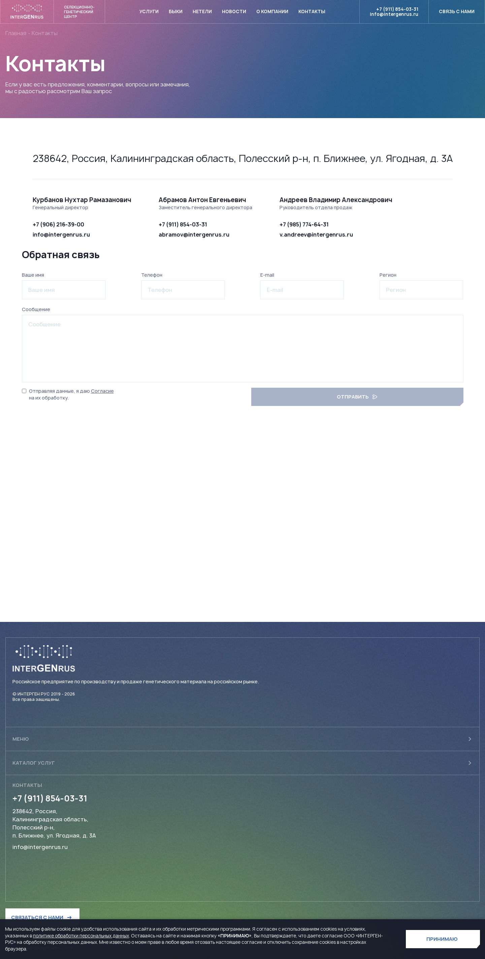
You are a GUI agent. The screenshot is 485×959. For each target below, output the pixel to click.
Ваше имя (33, 275)
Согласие (102, 391)
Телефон (151, 275)
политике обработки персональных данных (81, 936)
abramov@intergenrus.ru (194, 234)
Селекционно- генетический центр (79, 12)
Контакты (311, 11)
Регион (388, 275)
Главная (15, 33)
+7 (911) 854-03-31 (397, 9)
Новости (234, 11)
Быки (176, 11)
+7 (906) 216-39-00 (58, 224)
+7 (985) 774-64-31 (304, 224)
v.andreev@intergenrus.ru (316, 234)
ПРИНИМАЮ (442, 939)
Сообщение (36, 309)
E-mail (267, 275)
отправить (357, 396)
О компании (272, 11)
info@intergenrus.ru (394, 14)
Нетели (202, 11)
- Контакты (43, 33)
